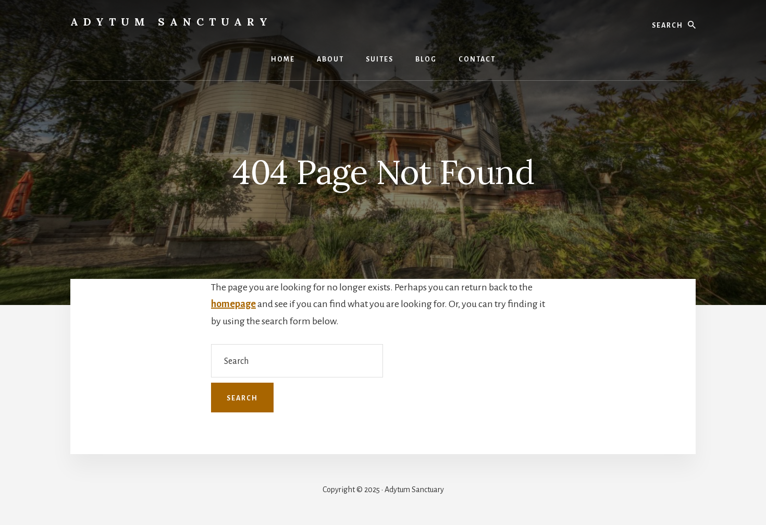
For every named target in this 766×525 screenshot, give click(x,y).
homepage (233, 304)
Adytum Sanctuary (171, 21)
